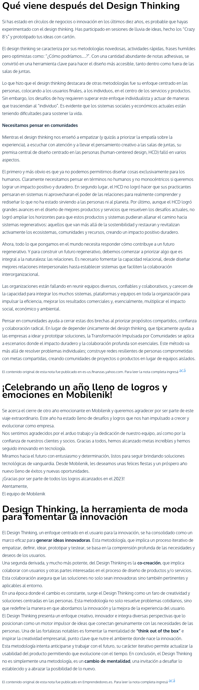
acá (182, 370)
